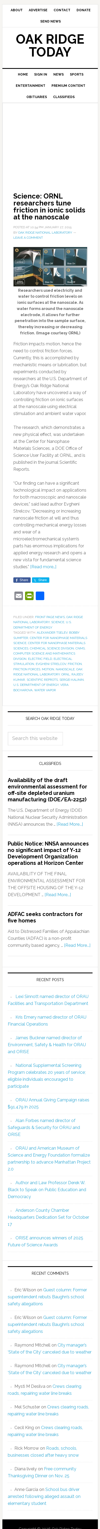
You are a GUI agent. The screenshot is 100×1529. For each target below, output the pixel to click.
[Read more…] (43, 566)
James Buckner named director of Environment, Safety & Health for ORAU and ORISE (47, 1044)
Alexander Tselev (52, 632)
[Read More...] (70, 824)
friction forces (26, 669)
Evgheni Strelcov (51, 664)
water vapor (45, 690)
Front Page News (50, 617)
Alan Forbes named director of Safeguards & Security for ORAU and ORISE (44, 1127)
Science (57, 622)
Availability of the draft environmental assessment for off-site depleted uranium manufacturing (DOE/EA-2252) (47, 790)
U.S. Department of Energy (36, 685)
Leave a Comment (28, 238)
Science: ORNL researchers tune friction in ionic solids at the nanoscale (49, 206)
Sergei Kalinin (71, 680)
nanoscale (65, 669)
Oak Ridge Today (50, 45)
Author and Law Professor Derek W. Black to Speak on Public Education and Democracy (47, 1189)
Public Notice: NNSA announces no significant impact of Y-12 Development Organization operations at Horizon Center (48, 853)
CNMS (80, 648)
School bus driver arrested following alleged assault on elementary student (44, 1496)
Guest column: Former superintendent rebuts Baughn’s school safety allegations (47, 1296)
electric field (40, 659)
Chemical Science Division (52, 648)
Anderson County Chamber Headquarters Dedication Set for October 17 (48, 1217)
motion (48, 669)
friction (75, 664)
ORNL (65, 674)
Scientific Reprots (42, 680)
